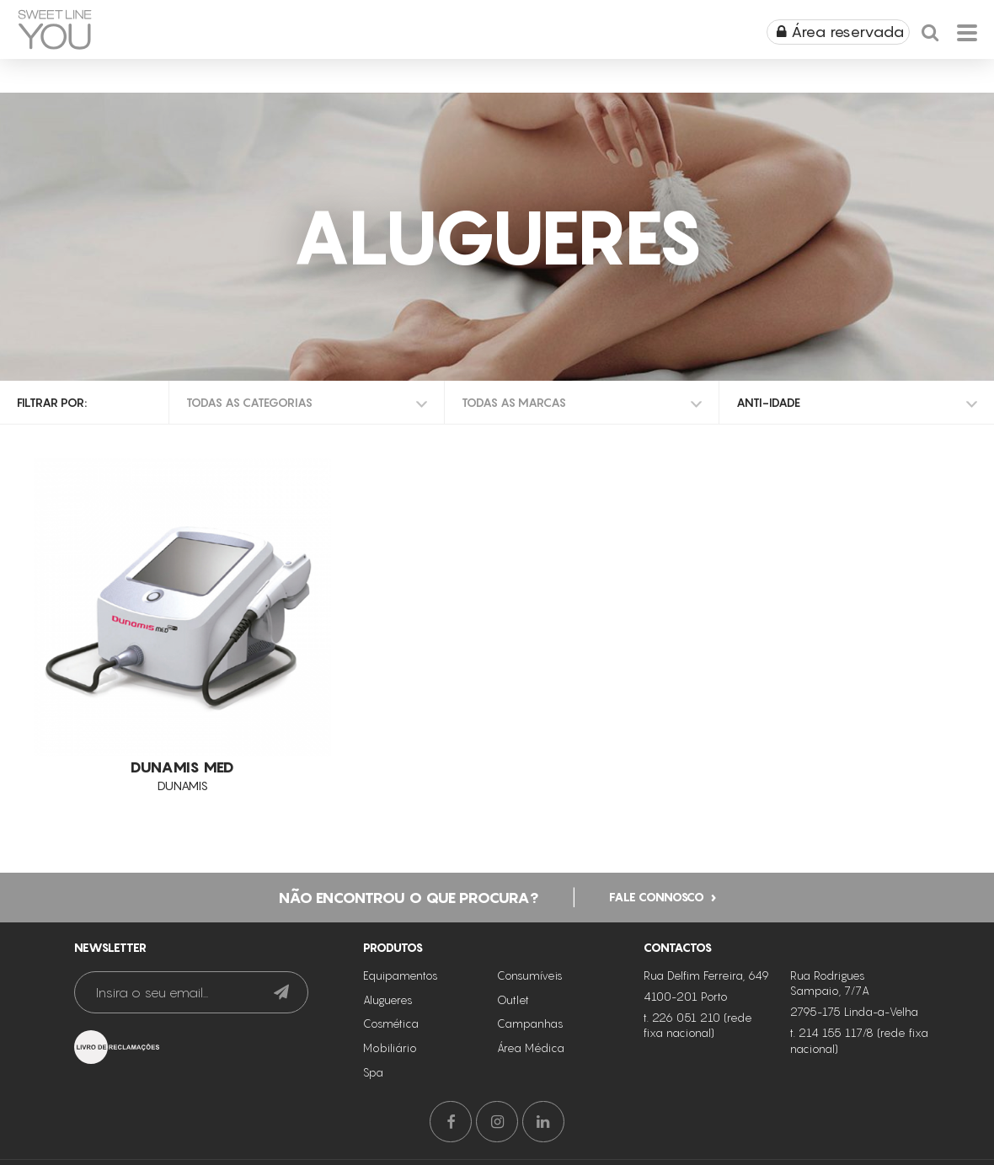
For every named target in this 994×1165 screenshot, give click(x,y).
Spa (373, 1072)
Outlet (513, 1000)
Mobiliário (390, 1048)
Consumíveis (530, 975)
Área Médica (530, 1048)
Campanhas (530, 1023)
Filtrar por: (52, 402)
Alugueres (388, 1000)
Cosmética (391, 1023)
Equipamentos (400, 975)
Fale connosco (656, 896)
